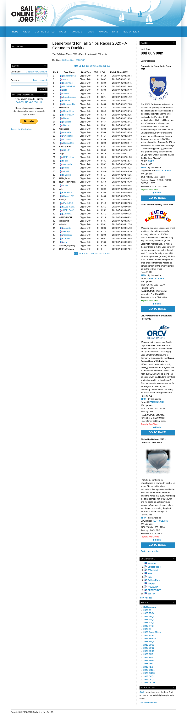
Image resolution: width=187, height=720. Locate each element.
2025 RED (148, 667)
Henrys (66, 231)
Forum (90, 32)
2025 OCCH (149, 682)
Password (29, 80)
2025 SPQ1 (148, 651)
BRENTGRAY (154, 590)
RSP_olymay (69, 157)
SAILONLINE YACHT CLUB (29, 102)
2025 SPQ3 (148, 645)
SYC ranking (68, 60)
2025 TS (147, 610)
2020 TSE (80, 60)
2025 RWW (148, 660)
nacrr (65, 79)
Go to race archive (150, 551)
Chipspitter (68, 136)
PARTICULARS (163, 170)
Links (115, 32)
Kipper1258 (68, 196)
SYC (142, 692)
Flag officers (131, 32)
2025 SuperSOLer (152, 632)
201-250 (106, 66)
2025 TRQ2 (148, 619)
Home (15, 32)
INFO (143, 167)
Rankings (76, 32)
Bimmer (66, 125)
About (26, 32)
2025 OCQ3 (149, 673)
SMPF (150, 161)
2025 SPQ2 (148, 648)
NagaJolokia (69, 104)
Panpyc (151, 583)
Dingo (66, 118)
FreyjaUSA (153, 587)
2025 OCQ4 (149, 670)
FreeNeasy (68, 115)
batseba (67, 175)
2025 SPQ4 (148, 641)
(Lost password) (40, 80)
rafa (65, 90)
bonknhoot (68, 83)
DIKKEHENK (69, 86)
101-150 (90, 66)
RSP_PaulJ (68, 210)
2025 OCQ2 (149, 676)
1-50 (76, 66)
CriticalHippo (154, 567)
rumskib (67, 132)
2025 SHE (148, 654)
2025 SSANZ (149, 635)
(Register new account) (36, 72)
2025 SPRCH (149, 638)
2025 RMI (147, 663)
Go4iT (66, 171)
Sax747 (66, 93)
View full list (146, 598)
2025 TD (147, 629)
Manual (103, 32)
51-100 (82, 66)
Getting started (44, 32)
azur (65, 242)
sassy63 (67, 228)
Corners (67, 139)
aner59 (66, 100)
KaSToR (152, 563)
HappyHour (68, 111)
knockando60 (69, 76)
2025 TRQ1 (148, 622)
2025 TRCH (148, 626)
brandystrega (69, 97)
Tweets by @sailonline (21, 129)
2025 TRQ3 (148, 616)
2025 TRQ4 (148, 613)
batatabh (67, 122)
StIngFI (66, 150)
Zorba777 (67, 214)
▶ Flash (157, 192)
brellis (66, 168)
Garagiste (67, 235)
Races (62, 32)
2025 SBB (148, 657)
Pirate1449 (68, 203)
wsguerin (67, 164)
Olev (65, 185)
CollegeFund (154, 580)
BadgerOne (68, 143)
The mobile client (148, 702)
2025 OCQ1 (149, 679)
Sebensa (67, 192)
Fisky (65, 161)
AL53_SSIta (68, 207)
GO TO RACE (157, 197)
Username (29, 71)
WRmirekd (153, 570)
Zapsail (66, 238)
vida (150, 573)
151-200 (98, 66)
